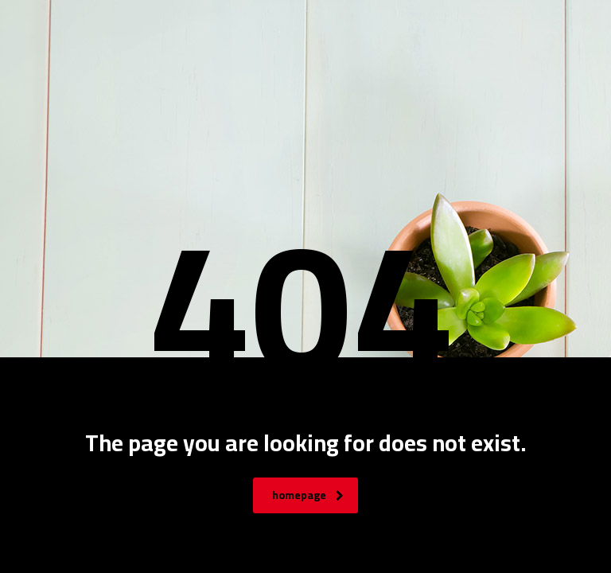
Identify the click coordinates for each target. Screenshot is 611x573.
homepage (308, 495)
